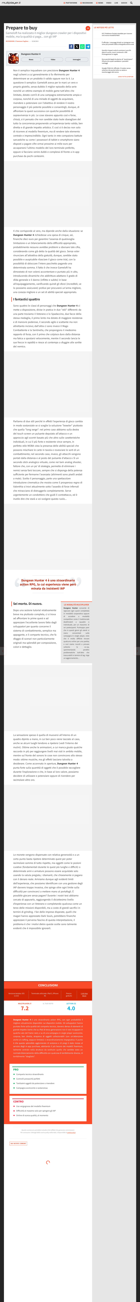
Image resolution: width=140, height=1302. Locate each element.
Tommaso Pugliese (22, 41)
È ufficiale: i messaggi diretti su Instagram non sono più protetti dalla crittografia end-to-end (118, 43)
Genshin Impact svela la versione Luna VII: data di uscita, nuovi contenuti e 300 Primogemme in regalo (116, 52)
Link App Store (84, 994)
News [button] (99, 3)
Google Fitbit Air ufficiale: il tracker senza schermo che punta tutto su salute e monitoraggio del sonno (116, 70)
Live (116, 3)
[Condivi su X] (76, 46)
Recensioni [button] (86, 3)
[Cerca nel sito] (131, 3)
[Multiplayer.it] (11, 3)
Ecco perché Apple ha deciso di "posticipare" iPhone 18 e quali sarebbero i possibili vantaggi (117, 61)
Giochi (124, 3)
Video (108, 3)
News (31, 59)
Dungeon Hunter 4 (30, 54)
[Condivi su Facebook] (71, 46)
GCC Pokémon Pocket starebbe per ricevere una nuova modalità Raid (117, 34)
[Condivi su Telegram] (88, 46)
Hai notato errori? (18, 1143)
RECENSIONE (10, 41)
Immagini (76, 59)
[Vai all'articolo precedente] (137, 651)
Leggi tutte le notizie (125, 76)
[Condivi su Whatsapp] (82, 46)
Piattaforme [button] (70, 3)
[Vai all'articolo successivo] (3, 651)
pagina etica (71, 1132)
